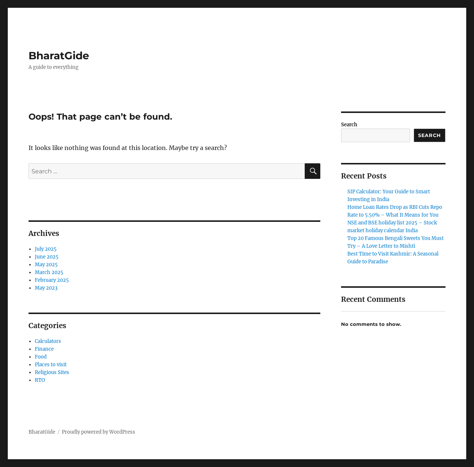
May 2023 (46, 288)
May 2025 (46, 264)
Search (349, 124)
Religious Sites (52, 372)
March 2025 (49, 272)
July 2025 (46, 249)
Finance (44, 349)
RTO (40, 380)
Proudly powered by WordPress (98, 432)
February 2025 (52, 280)
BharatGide (59, 55)
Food (41, 357)
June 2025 (47, 257)
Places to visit (51, 364)
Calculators (48, 341)
